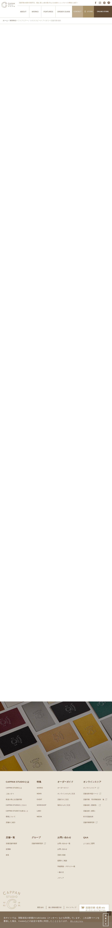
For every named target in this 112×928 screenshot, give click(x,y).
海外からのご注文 (64, 811)
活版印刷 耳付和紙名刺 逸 (94, 805)
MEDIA (39, 823)
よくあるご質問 (89, 850)
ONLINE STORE (102, 11)
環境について (11, 823)
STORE (88, 11)
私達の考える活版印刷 (14, 805)
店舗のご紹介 (11, 828)
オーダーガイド (63, 794)
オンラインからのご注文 (67, 800)
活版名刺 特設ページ (91, 800)
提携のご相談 (62, 867)
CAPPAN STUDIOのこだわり (17, 811)
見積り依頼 (61, 861)
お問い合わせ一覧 (64, 850)
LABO (39, 817)
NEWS (39, 800)
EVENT (40, 805)
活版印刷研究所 (89, 828)
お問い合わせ (62, 855)
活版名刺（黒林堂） (91, 811)
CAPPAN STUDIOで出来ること (18, 817)
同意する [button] (105, 919)
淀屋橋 (8, 855)
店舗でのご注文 (63, 805)
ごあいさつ (10, 800)
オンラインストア (90, 794)
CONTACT (77, 11)
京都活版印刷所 (12, 850)
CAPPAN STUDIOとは (14, 794)
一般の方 (60, 878)
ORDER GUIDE (64, 11)
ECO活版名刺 (88, 823)
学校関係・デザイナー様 (67, 872)
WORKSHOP (42, 811)
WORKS (35, 11)
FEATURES (48, 11)
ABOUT (23, 11)
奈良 (7, 861)
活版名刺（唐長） (90, 817)
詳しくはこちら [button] (77, 920)
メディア (60, 884)
